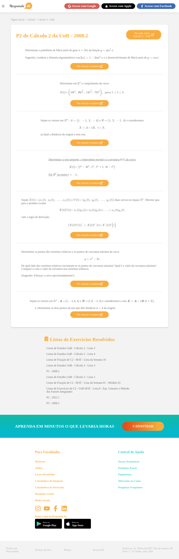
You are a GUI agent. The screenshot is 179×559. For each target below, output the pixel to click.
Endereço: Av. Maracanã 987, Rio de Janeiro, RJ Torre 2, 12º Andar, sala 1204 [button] (147, 550)
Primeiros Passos (127, 468)
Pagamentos (125, 474)
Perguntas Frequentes (130, 487)
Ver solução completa (89, 66)
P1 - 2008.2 (52, 371)
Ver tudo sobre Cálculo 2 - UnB (143, 35)
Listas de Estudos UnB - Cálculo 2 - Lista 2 (70, 376)
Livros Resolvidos (45, 474)
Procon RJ (98, 550)
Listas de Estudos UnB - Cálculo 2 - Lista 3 (70, 365)
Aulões (38, 468)
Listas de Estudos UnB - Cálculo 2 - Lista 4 (70, 353)
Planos (67, 550)
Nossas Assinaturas (128, 461)
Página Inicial (17, 19)
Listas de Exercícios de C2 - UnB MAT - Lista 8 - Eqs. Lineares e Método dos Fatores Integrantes (87, 390)
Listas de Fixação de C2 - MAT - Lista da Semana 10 (76, 359)
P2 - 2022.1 (52, 397)
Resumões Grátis (44, 493)
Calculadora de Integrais (49, 481)
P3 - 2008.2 (52, 403)
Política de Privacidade (12, 550)
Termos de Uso (43, 550)
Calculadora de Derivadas (49, 487)
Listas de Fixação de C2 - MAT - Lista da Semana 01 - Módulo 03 (83, 382)
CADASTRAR (143, 426)
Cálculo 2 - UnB (46, 19)
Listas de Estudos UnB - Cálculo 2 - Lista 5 (70, 348)
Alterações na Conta (129, 481)
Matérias (40, 461)
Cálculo (31, 19)
